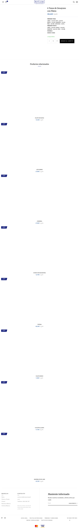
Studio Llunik (72, 520)
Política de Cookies (46, 520)
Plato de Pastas (39, 118)
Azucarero (39, 169)
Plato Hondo (39, 376)
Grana (3, 501)
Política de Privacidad (36, 518)
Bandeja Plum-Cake (39, 479)
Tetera (39, 324)
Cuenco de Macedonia (39, 272)
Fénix (3, 497)
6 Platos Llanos (39, 427)
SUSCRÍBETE (73, 503)
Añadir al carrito (67, 41)
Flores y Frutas (5, 499)
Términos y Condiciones (51, 518)
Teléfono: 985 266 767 (23, 501)
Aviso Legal (24, 518)
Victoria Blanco (6, 505)
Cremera (39, 221)
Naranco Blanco (6, 503)
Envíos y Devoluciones (33, 520)
